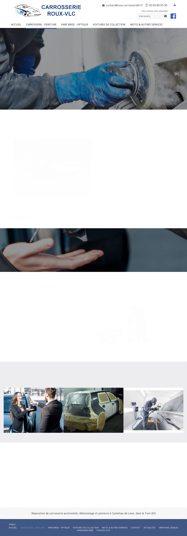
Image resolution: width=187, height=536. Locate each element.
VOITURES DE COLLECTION (109, 24)
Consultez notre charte (32, 86)
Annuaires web (85, 530)
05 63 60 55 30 (158, 5)
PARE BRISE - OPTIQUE (74, 24)
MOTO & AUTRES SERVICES (146, 24)
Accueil (16, 24)
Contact (17, 32)
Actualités (149, 527)
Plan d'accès (98, 491)
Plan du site (103, 530)
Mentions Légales (168, 527)
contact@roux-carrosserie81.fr (124, 5)
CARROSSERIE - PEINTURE (41, 24)
